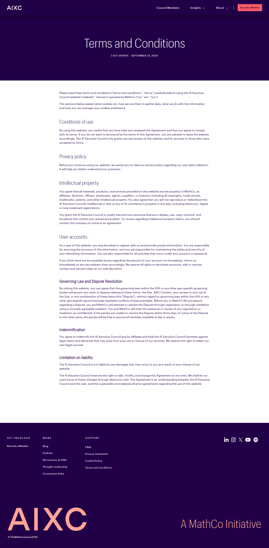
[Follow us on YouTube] (247, 440)
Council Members (167, 7)
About (222, 8)
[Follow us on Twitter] (240, 440)
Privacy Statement (96, 453)
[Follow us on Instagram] (233, 439)
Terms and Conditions (98, 467)
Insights (197, 8)
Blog (45, 446)
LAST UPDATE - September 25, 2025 (134, 55)
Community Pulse (53, 473)
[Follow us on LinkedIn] (226, 440)
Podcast (48, 453)
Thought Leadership (55, 466)
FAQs (88, 447)
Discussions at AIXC (55, 459)
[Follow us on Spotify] (255, 439)
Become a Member (249, 7)
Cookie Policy (93, 460)
